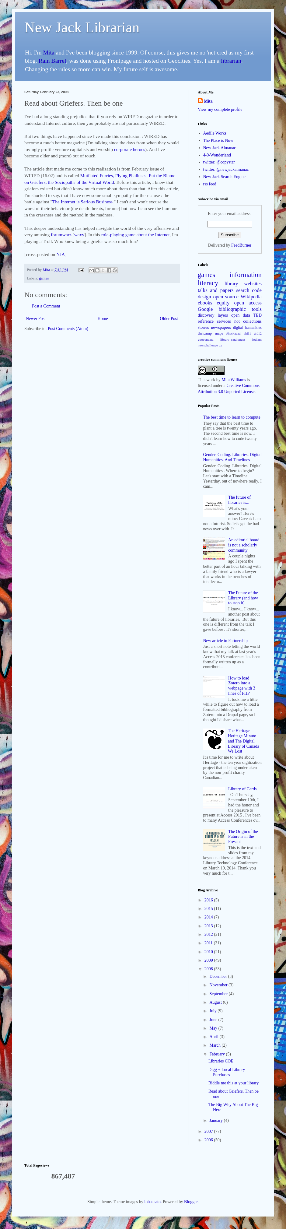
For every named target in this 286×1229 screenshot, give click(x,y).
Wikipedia (251, 297)
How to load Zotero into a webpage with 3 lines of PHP (241, 686)
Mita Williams (233, 379)
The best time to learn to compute (231, 417)
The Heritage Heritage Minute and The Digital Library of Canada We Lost (243, 741)
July (213, 1011)
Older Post (169, 318)
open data (240, 315)
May (213, 1028)
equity (223, 303)
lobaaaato (152, 1201)
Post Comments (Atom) (68, 328)
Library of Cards (242, 789)
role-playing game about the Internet (135, 234)
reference (206, 321)
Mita (48, 52)
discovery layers (213, 315)
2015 (209, 908)
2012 (209, 934)
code (257, 290)
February (217, 1054)
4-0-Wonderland (217, 155)
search (242, 290)
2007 (209, 1131)
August (216, 1002)
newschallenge (208, 345)
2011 (209, 943)
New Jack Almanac (219, 148)
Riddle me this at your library (233, 1083)
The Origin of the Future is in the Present (243, 836)
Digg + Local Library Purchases (226, 1072)
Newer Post (36, 318)
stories (203, 327)
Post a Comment (46, 306)
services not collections (239, 321)
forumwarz (61, 234)
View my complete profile (220, 109)
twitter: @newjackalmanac (226, 169)
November (218, 985)
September (218, 994)
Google (205, 309)
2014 (209, 917)
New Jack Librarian (82, 27)
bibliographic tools (240, 309)
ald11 (247, 333)
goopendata (206, 339)
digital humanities (247, 327)
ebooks (205, 303)
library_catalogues (233, 339)
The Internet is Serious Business (82, 201)
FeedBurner (241, 245)
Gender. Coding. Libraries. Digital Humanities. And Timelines (232, 457)
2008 (209, 969)
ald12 (258, 333)
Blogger (190, 1201)
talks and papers (216, 290)
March (215, 1045)
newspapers (221, 327)
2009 (209, 960)
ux (220, 345)
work (210, 379)
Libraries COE (220, 1061)
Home (103, 318)
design (204, 297)
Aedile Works (215, 133)
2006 (209, 1140)
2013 (209, 926)
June (213, 1019)
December (218, 976)
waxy (79, 234)
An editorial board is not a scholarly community (244, 545)
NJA (60, 254)
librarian (231, 61)
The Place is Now (218, 140)
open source (226, 297)
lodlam (257, 339)
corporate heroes (129, 149)
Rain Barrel (52, 61)
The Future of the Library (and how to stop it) (243, 598)
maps (219, 333)
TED (257, 315)
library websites (243, 283)
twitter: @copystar (219, 162)
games (44, 278)
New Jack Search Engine (224, 176)
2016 (209, 900)
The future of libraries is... (239, 500)
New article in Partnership (225, 640)
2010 (209, 952)
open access (248, 303)
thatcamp (205, 333)
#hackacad (233, 333)
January (216, 1120)
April (214, 1036)
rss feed (209, 184)
